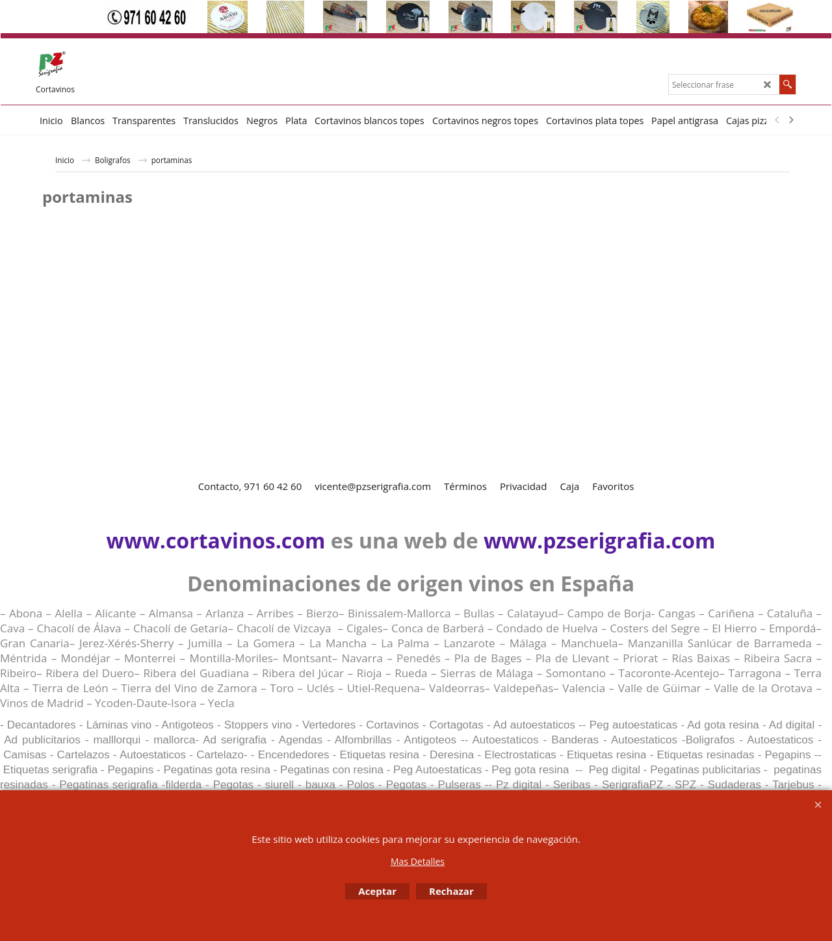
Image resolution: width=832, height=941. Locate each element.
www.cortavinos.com (216, 540)
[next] (790, 120)
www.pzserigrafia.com (599, 540)
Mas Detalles (418, 861)
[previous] (777, 120)
